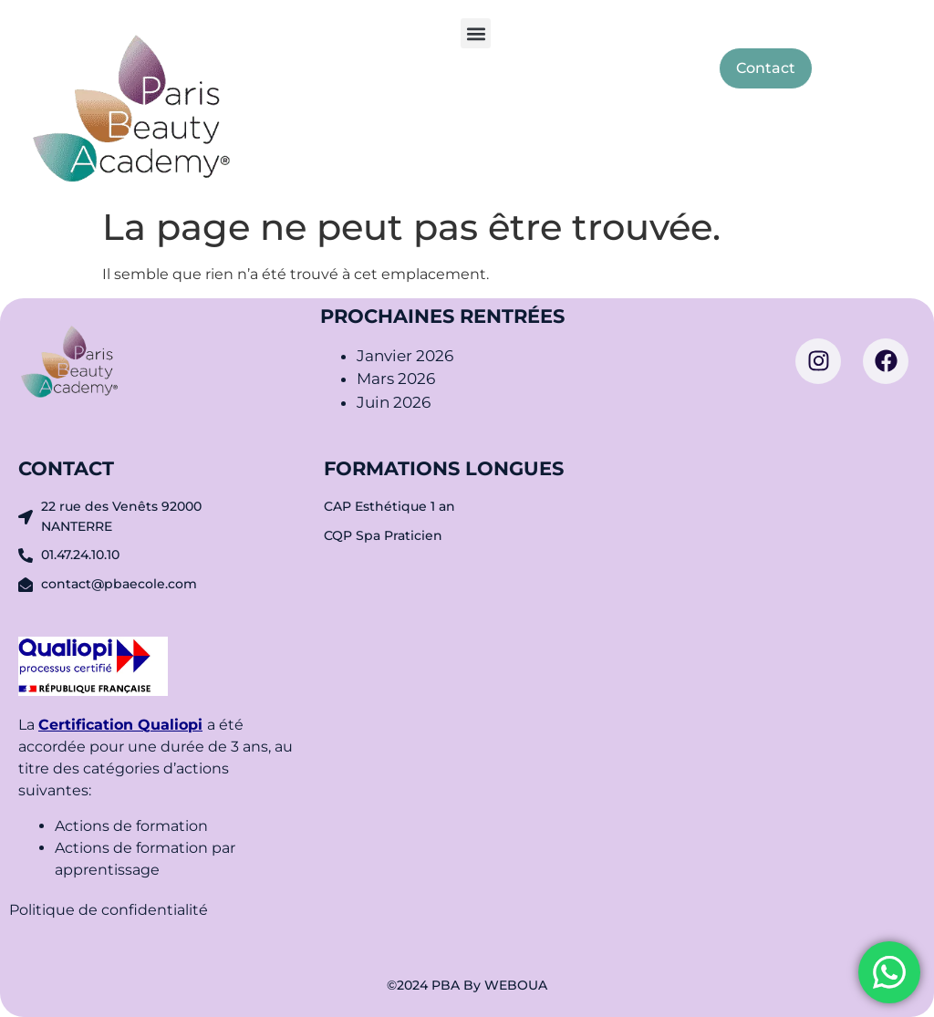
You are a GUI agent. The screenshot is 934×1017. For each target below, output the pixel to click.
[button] (476, 33)
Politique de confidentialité (110, 909)
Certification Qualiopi (120, 724)
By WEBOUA (505, 985)
